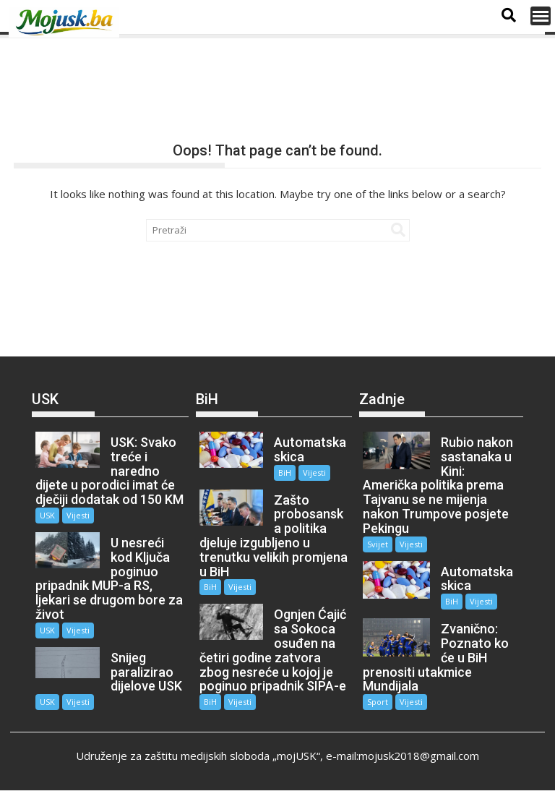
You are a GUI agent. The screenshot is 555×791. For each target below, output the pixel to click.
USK (47, 515)
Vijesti (78, 515)
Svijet (377, 544)
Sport (377, 701)
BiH (284, 472)
